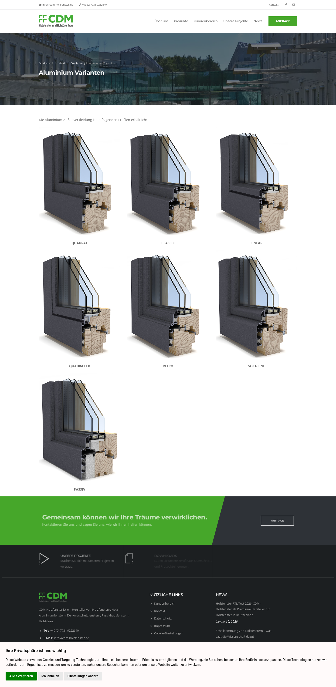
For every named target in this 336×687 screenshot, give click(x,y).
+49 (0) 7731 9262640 (94, 4)
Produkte (181, 21)
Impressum (162, 626)
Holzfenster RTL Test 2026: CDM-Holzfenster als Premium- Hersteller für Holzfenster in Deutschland (243, 609)
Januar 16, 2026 (227, 621)
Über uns (161, 21)
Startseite (44, 63)
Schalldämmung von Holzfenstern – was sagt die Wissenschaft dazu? (243, 634)
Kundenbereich (206, 21)
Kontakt (273, 4)
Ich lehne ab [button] (50, 676)
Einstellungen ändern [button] (83, 676)
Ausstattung (77, 63)
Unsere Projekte (235, 21)
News (258, 21)
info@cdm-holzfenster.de (57, 4)
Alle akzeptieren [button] (21, 676)
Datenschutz (163, 618)
